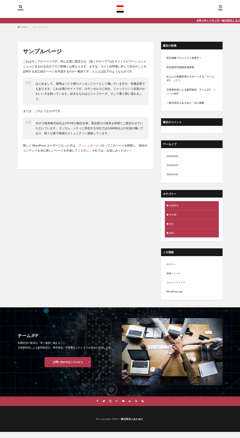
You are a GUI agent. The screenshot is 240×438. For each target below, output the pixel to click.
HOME (24, 27)
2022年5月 (172, 165)
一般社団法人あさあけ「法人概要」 (186, 102)
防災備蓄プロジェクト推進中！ (184, 57)
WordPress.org (175, 294)
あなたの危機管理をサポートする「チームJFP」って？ (190, 78)
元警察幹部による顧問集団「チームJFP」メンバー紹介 (191, 91)
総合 (171, 225)
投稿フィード (174, 275)
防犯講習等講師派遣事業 (180, 67)
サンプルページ (40, 27)
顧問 (171, 234)
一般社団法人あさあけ (131, 424)
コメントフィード (176, 284)
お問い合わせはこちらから (68, 367)
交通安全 (174, 206)
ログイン (171, 266)
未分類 (173, 215)
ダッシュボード (88, 145)
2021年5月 (172, 175)
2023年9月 (172, 156)
